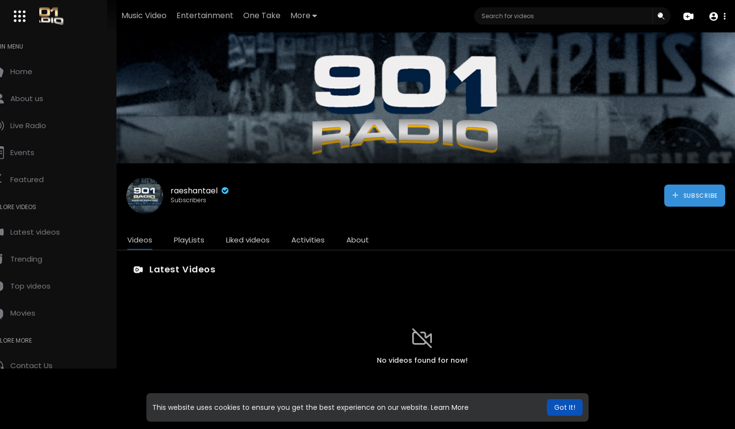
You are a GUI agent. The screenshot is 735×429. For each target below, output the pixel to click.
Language (68, 418)
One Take (292, 15)
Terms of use (54, 395)
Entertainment (235, 15)
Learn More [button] (450, 407)
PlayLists (210, 240)
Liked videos (269, 240)
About (379, 240)
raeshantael (221, 190)
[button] (716, 16)
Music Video (175, 15)
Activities (329, 240)
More (334, 15)
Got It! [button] (564, 407)
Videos (160, 240)
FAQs (20, 395)
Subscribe (694, 195)
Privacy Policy (33, 407)
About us (74, 407)
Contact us (29, 418)
